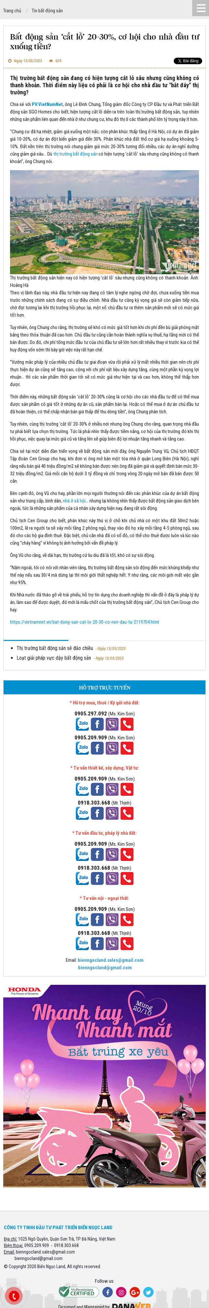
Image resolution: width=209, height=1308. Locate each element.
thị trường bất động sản (75, 154)
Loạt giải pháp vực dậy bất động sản (70, 658)
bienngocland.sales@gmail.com (45, 1252)
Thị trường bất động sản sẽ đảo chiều (71, 648)
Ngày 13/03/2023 (24, 60)
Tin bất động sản (47, 11)
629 (54, 60)
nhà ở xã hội (74, 501)
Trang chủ (12, 11)
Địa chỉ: (10, 1239)
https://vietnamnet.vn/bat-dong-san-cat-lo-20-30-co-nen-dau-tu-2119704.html (84, 622)
